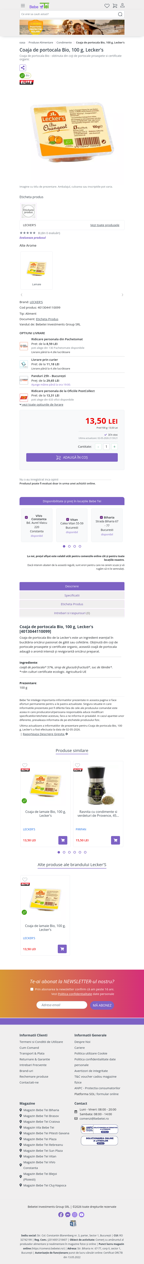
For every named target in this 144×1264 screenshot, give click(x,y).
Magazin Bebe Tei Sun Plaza (41, 1150)
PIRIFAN (81, 829)
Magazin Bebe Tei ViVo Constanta (37, 1165)
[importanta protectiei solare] (72, 27)
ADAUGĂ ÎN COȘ (72, 457)
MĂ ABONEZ (102, 1005)
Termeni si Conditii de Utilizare (41, 1042)
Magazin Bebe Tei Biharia (39, 1110)
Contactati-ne (29, 1082)
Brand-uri (26, 1071)
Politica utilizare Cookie (90, 1053)
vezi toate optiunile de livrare (41, 404)
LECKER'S (36, 302)
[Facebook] (60, 1214)
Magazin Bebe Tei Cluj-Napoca (43, 1185)
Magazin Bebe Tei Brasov (39, 1116)
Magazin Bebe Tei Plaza (38, 1139)
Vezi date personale (82, 994)
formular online (107, 1094)
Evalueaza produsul (33, 238)
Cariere (79, 1048)
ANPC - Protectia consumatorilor (97, 1088)
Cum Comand (29, 1048)
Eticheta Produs (47, 319)
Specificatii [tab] (72, 595)
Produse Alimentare (41, 42)
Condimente (64, 42)
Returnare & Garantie (35, 1059)
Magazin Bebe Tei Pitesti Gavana (44, 1133)
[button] (64, 546)
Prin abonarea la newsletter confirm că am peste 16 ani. (74, 989)
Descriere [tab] (72, 586)
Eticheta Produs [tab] (72, 604)
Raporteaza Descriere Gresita (45, 734)
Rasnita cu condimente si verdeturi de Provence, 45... (98, 814)
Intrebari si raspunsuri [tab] (72, 613)
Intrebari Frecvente (33, 1065)
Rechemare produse (34, 1076)
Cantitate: (85, 446)
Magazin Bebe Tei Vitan (38, 1156)
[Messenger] (67, 1214)
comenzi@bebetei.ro (94, 1118)
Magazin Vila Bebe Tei (37, 1127)
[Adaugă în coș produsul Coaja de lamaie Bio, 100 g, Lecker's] (62, 840)
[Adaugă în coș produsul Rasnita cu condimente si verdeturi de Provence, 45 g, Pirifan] (115, 840)
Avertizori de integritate (91, 1071)
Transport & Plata (32, 1053)
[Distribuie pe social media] (23, 68)
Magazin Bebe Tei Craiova (40, 1121)
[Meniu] (23, 5)
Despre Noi (82, 1042)
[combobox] (72, 14)
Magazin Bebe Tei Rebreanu (41, 1145)
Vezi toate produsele (104, 225)
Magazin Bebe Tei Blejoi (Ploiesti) (38, 1177)
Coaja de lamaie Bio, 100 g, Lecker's (45, 814)
